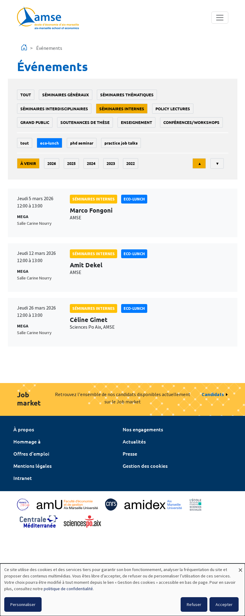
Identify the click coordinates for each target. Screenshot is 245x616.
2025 (71, 163)
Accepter (224, 604)
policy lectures (172, 108)
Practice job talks (121, 142)
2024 (91, 163)
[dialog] (122, 589)
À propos (23, 429)
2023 (111, 163)
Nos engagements (143, 429)
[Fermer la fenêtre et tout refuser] (240, 567)
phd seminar (81, 142)
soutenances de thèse (85, 122)
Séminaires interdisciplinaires (54, 108)
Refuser (194, 604)
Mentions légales (32, 465)
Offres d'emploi (31, 453)
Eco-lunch (49, 142)
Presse (130, 453)
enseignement (136, 122)
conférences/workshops (191, 122)
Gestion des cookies (145, 465)
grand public (34, 122)
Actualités (134, 441)
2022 (130, 163)
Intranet (22, 477)
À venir (28, 163)
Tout (25, 94)
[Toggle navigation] (219, 18)
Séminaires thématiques (127, 94)
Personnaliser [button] (23, 604)
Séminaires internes (121, 108)
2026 (51, 163)
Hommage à (27, 441)
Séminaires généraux (65, 94)
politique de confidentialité (68, 588)
